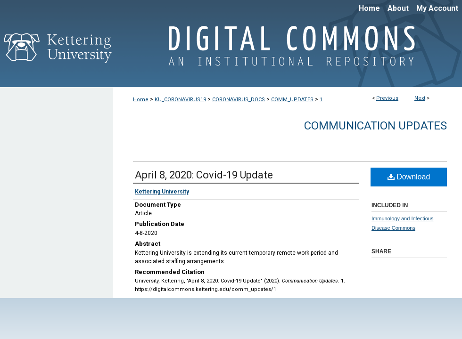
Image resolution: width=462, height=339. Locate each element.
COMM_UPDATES (292, 100)
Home (140, 100)
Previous (387, 98)
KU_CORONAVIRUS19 (180, 100)
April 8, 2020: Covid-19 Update (204, 175)
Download (409, 177)
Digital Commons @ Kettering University (287, 51)
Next (419, 98)
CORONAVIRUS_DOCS (238, 100)
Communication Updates (375, 125)
